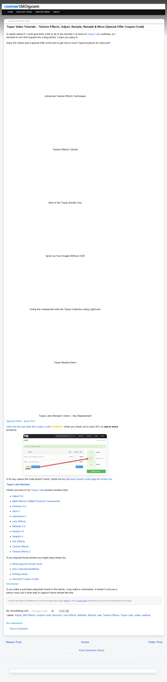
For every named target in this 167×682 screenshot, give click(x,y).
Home (10, 12)
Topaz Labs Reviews (18, 484)
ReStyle (92, 615)
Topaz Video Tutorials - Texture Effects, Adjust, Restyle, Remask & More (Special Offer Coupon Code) (75, 26)
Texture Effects (20, 546)
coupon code (44, 615)
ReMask (81, 615)
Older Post (155, 642)
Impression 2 (19, 516)
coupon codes (82, 601)
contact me (106, 479)
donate (66, 601)
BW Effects (29, 615)
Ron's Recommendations (25, 569)
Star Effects (18, 541)
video (138, 615)
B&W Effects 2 (20, 501)
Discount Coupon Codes (25, 579)
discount (56, 615)
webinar (146, 615)
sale (99, 615)
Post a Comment (19, 628)
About (56, 12)
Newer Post (14, 642)
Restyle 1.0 (18, 531)
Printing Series (43, 12)
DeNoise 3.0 (19, 506)
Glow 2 (16, 511)
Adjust (18, 615)
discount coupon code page (81, 479)
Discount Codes (24, 12)
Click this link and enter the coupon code (28, 426)
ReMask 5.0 (18, 526)
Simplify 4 (17, 536)
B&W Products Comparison (44, 501)
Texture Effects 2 (21, 551)
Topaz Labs (93, 34)
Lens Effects (19, 521)
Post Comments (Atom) (91, 650)
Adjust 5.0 (17, 496)
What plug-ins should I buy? (27, 564)
